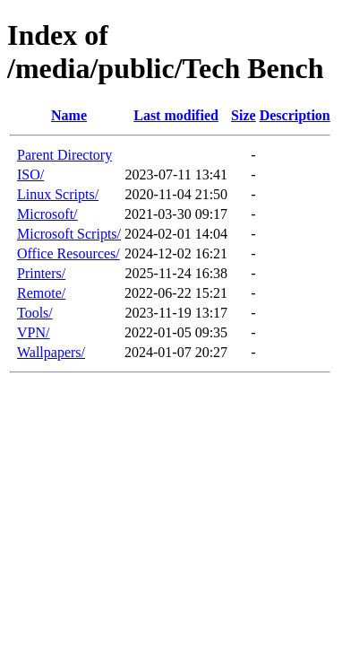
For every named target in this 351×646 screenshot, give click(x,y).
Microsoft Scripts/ (69, 233)
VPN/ (33, 332)
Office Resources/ (68, 253)
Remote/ (41, 293)
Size (243, 115)
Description (295, 115)
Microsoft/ (47, 214)
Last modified (175, 115)
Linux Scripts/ (57, 194)
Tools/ (35, 312)
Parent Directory (64, 154)
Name (69, 115)
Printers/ (41, 273)
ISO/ (30, 174)
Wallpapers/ (51, 352)
